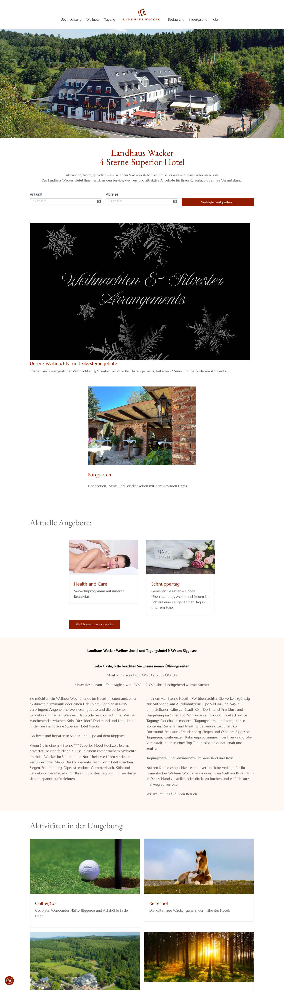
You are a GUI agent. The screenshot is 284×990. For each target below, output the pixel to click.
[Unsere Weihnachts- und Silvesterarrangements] (140, 224)
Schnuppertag (165, 584)
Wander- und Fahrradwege (188, 973)
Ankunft (36, 194)
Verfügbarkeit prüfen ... (218, 202)
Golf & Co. (46, 903)
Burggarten (99, 475)
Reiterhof (147, 903)
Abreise (112, 194)
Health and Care (90, 584)
